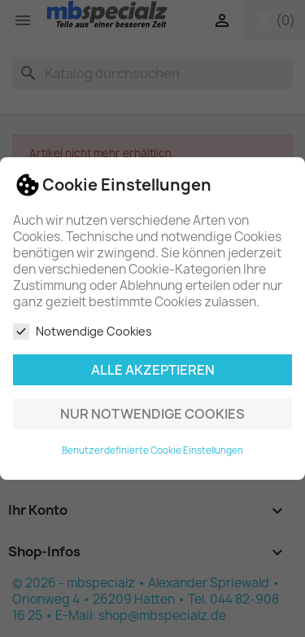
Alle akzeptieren (153, 370)
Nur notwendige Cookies (152, 414)
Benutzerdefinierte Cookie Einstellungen (152, 450)
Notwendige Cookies (82, 331)
